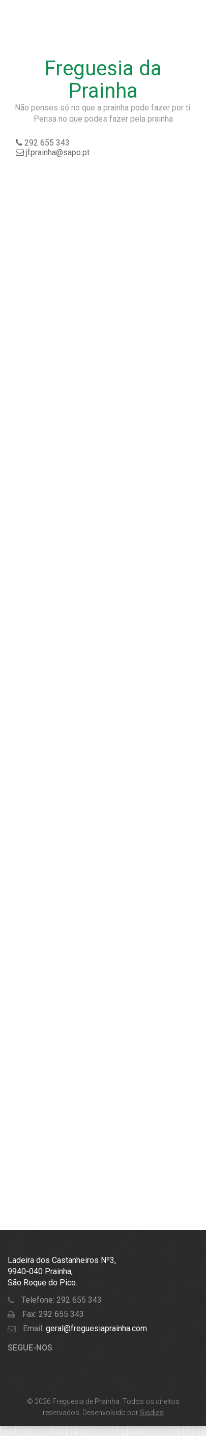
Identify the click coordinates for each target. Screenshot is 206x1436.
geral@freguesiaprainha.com (95, 1328)
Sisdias (152, 1413)
